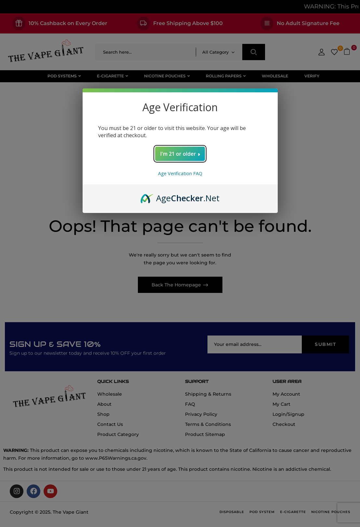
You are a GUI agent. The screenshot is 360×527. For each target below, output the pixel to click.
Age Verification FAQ (180, 173)
